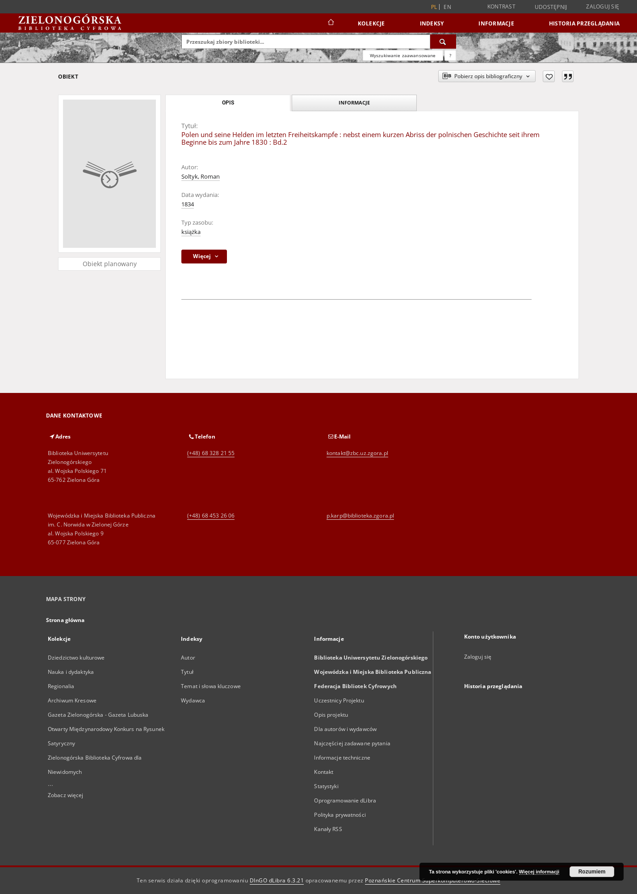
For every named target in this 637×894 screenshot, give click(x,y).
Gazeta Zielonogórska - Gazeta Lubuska (98, 715)
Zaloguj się (602, 6)
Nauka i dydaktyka (71, 672)
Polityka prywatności (339, 815)
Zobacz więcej (66, 795)
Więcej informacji (539, 871)
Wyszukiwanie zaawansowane (403, 55)
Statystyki (326, 786)
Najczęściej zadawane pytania (352, 743)
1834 (187, 204)
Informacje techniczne (342, 757)
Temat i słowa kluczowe (211, 686)
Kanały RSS (328, 829)
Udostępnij (551, 7)
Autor (188, 657)
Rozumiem (592, 872)
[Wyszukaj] (443, 41)
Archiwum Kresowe (72, 700)
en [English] (447, 7)
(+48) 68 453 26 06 (211, 515)
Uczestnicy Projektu (339, 700)
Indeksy (432, 23)
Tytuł (187, 672)
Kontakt (323, 772)
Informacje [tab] (354, 102)
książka (191, 232)
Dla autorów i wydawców (345, 729)
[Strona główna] (330, 23)
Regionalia (61, 686)
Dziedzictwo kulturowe (76, 657)
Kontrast (501, 6)
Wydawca (193, 700)
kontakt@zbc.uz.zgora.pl (357, 453)
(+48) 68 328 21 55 (211, 453)
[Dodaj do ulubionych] (549, 76)
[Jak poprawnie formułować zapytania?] (450, 55)
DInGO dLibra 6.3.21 (277, 880)
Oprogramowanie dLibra (345, 800)
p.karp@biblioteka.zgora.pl (360, 515)
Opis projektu (331, 715)
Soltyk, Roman (200, 176)
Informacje (496, 23)
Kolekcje (371, 23)
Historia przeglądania (584, 23)
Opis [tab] (228, 103)
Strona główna (65, 620)
